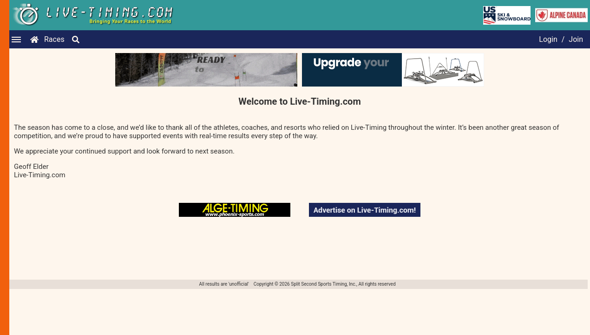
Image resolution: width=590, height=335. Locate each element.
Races (54, 39)
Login (548, 39)
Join (576, 39)
